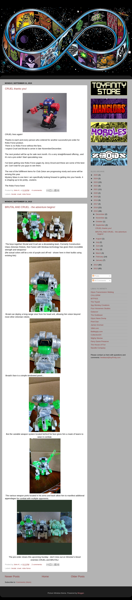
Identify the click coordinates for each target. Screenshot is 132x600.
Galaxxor (94, 312)
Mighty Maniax (97, 338)
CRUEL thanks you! (16, 88)
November (100, 218)
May (98, 249)
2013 (96, 268)
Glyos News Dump (98, 318)
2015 (96, 211)
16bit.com (95, 328)
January (99, 260)
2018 (96, 200)
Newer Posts (12, 576)
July (98, 242)
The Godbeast (97, 315)
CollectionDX (96, 335)
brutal (13, 194)
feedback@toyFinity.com (110, 357)
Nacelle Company (98, 348)
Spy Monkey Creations (100, 305)
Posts (95, 276)
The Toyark (95, 302)
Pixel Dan (95, 322)
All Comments (99, 281)
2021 (96, 189)
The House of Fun (98, 345)
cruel (19, 194)
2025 (96, 175)
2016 (96, 207)
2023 (96, 182)
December (100, 214)
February (100, 257)
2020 (96, 193)
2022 (96, 186)
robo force (26, 194)
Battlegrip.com (97, 331)
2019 (96, 197)
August (99, 239)
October (99, 221)
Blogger (81, 593)
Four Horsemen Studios (100, 308)
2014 (96, 265)
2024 (96, 178)
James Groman (97, 325)
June (98, 246)
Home (45, 576)
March (98, 253)
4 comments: (37, 190)
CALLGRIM (95, 295)
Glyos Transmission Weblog (102, 292)
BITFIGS (94, 299)
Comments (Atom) (23, 582)
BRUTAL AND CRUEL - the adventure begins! (30, 207)
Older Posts (78, 576)
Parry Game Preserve (100, 341)
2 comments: (37, 564)
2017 (96, 204)
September (100, 225)
